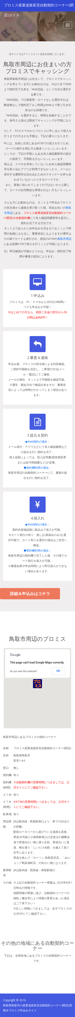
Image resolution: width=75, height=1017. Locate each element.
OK (58, 671)
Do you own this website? (23, 671)
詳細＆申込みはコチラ (30, 593)
